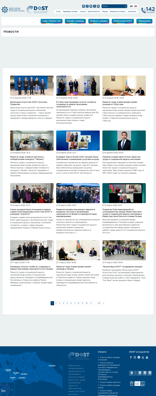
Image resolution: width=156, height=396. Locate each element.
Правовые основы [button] (70, 11)
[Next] (103, 303)
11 (91, 303)
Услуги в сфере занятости (110, 382)
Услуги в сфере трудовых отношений (109, 359)
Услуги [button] (83, 11)
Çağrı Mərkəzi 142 (48, 21)
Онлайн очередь (73, 21)
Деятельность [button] (94, 11)
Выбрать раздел (97, 21)
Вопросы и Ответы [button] (118, 11)
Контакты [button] (132, 11)
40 (99, 303)
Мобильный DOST (122, 21)
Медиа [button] (105, 11)
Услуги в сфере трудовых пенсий (109, 386)
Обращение (144, 21)
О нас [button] (58, 11)
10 (87, 303)
